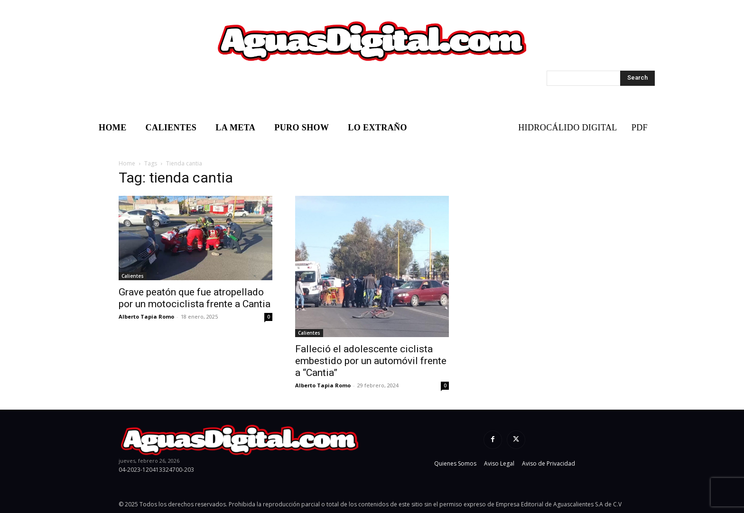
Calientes (132, 276)
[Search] (637, 78)
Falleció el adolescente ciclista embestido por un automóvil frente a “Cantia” (370, 360)
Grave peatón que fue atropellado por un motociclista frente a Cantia (194, 298)
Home (127, 163)
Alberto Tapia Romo (146, 316)
